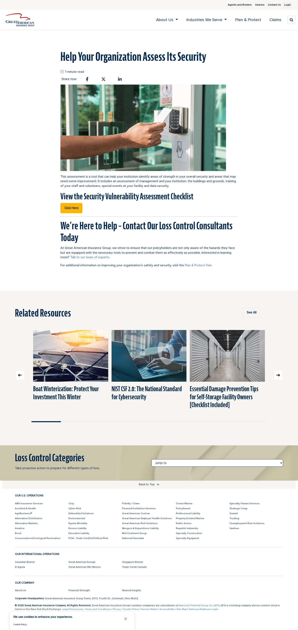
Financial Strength (79, 590)
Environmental (76, 518)
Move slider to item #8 (252, 421)
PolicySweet (183, 508)
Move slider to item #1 (46, 421)
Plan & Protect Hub (198, 265)
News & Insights (131, 590)
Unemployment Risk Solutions (247, 523)
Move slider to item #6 (193, 421)
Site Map (182, 609)
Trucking (234, 518)
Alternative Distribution (28, 518)
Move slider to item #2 (75, 421)
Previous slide (20, 375)
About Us (20, 590)
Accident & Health (25, 508)
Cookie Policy (131, 609)
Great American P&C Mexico (84, 567)
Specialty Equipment (187, 538)
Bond (18, 533)
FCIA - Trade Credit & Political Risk (88, 538)
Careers (255, 4)
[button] (125, 618)
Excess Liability (77, 528)
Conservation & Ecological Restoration (37, 538)
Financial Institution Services (139, 508)
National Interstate (133, 538)
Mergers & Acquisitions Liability (140, 528)
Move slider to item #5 (163, 421)
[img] (20, 19)
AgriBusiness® (23, 513)
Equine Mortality (77, 523)
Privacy (117, 609)
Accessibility (167, 609)
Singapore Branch (132, 562)
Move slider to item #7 (222, 421)
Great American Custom (136, 513)
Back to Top (149, 484)
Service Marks (149, 609)
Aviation (19, 528)
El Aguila (20, 567)
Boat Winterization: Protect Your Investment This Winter (66, 392)
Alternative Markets (26, 523)
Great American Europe (81, 562)
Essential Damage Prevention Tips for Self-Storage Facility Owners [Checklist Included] (224, 396)
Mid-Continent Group (134, 533)
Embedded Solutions (81, 513)
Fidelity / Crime (130, 503)
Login (285, 4)
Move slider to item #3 (105, 421)
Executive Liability (78, 533)
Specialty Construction (189, 533)
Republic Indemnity (187, 528)
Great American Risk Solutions (140, 523)
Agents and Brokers (235, 4)
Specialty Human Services (245, 503)
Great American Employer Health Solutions (147, 518)
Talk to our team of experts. (90, 257)
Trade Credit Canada (134, 567)
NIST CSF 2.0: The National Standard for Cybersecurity (147, 392)
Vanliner (234, 528)
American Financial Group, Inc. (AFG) (199, 605)
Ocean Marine (184, 503)
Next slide (278, 375)
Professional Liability (188, 513)
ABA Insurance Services (29, 503)
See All (251, 312)
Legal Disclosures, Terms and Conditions (86, 609)
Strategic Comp (238, 508)
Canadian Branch (25, 562)
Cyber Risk (74, 508)
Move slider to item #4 (134, 421)
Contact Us (269, 4)
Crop (71, 503)
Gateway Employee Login (203, 609)
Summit (234, 513)
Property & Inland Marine (190, 518)
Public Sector (183, 523)
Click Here (71, 208)
